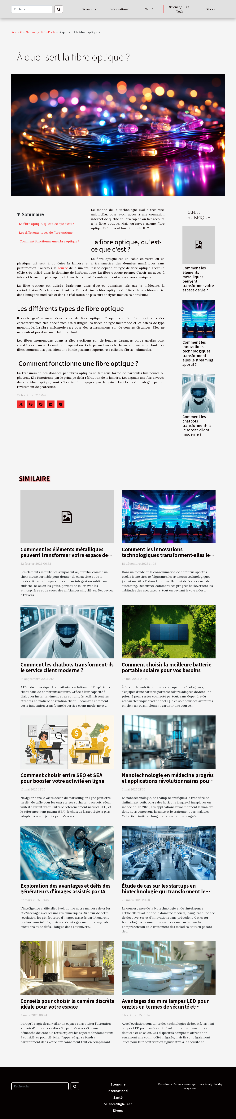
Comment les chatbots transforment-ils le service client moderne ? (196, 425)
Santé (149, 9)
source (63, 268)
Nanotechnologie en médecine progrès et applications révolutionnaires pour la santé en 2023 (168, 781)
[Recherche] (31, 9)
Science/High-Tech (180, 9)
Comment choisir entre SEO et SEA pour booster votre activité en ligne (62, 778)
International (119, 9)
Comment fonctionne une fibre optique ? (49, 241)
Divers (210, 9)
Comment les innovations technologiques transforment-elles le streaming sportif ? (197, 353)
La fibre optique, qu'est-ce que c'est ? (46, 224)
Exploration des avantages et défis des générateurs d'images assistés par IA (65, 888)
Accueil (16, 32)
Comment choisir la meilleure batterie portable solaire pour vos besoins (166, 667)
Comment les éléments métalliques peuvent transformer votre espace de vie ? (198, 279)
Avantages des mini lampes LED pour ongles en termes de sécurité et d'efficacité (165, 1006)
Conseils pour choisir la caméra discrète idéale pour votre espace (67, 1003)
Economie (89, 9)
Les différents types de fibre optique (45, 232)
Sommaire (33, 215)
